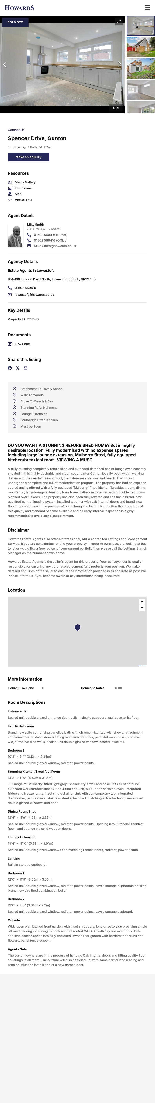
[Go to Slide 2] (141, 47)
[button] (62, 64)
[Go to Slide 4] (141, 90)
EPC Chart (22, 344)
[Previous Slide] (4, 64)
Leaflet (143, 666)
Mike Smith (35, 224)
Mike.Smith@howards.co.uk (55, 246)
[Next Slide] (120, 64)
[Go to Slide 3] (141, 68)
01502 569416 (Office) (51, 240)
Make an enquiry (29, 157)
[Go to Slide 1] (141, 26)
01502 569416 (25, 288)
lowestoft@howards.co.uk (34, 294)
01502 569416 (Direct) (50, 235)
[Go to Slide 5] (141, 111)
